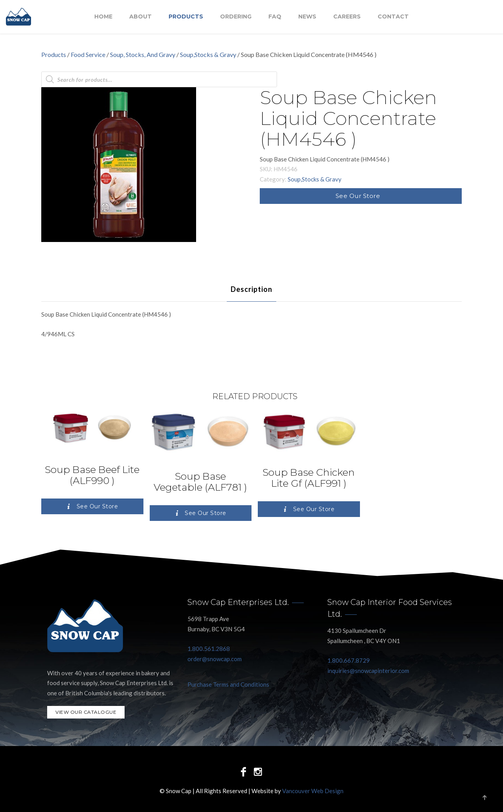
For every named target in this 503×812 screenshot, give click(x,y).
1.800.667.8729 (348, 660)
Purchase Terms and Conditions (228, 684)
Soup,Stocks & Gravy (208, 54)
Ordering (236, 16)
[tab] (251, 289)
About (140, 16)
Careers (347, 16)
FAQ (274, 16)
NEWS (307, 16)
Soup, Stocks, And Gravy (142, 54)
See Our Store (358, 196)
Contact (393, 16)
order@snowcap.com (214, 658)
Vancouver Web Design (312, 790)
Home (103, 16)
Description (251, 289)
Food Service (88, 54)
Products (186, 16)
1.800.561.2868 (208, 648)
